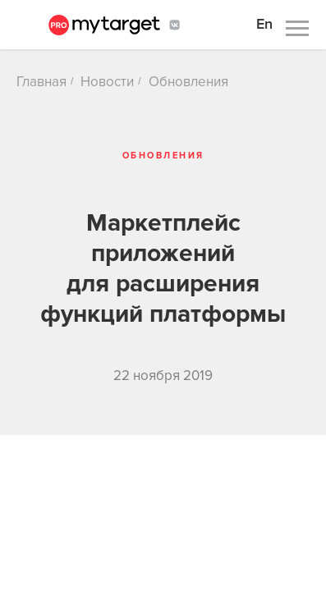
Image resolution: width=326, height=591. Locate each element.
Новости (107, 81)
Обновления (188, 81)
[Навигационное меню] (297, 29)
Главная (41, 81)
